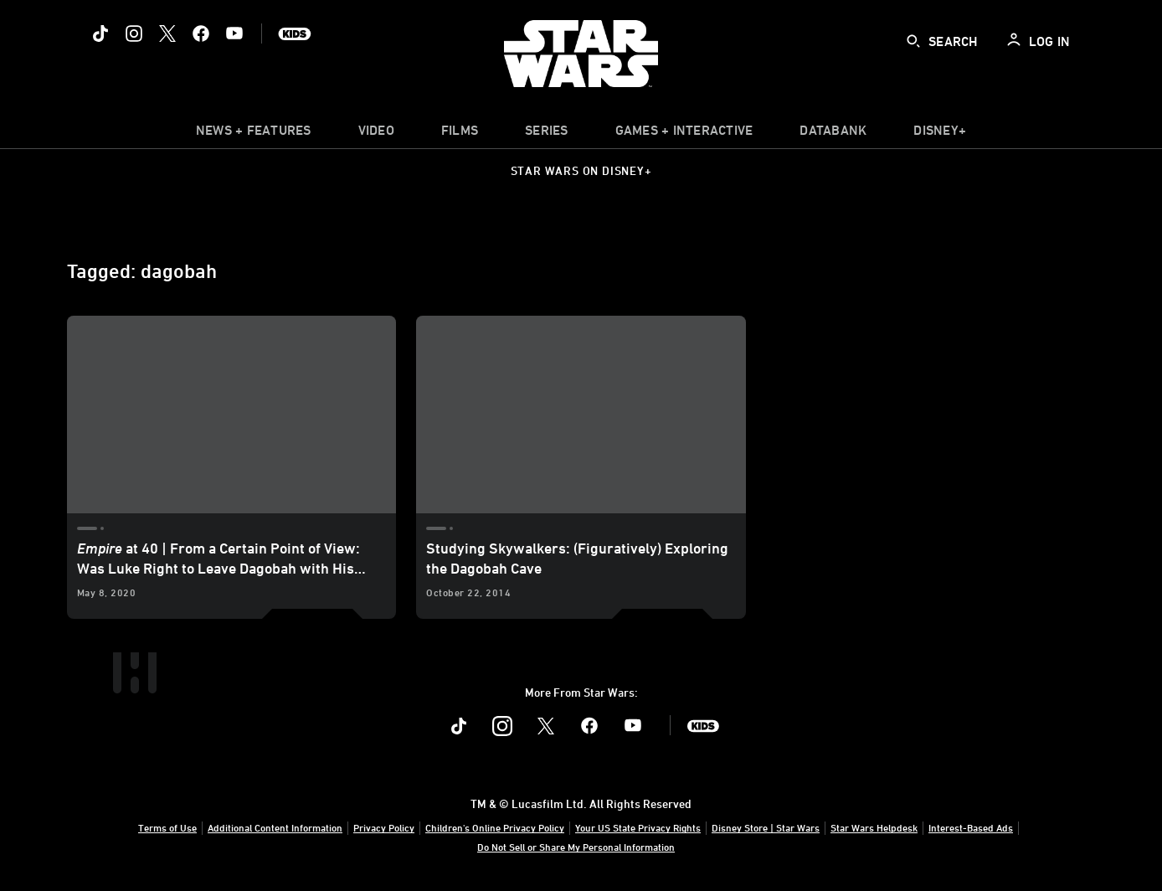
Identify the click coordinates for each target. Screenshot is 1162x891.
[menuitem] (376, 134)
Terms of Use (167, 827)
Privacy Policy (383, 827)
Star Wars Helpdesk (874, 827)
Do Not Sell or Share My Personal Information (576, 846)
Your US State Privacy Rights (638, 827)
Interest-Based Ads (970, 827)
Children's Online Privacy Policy (494, 827)
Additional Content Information (275, 827)
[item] (253, 134)
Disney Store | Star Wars (766, 827)
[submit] (913, 41)
